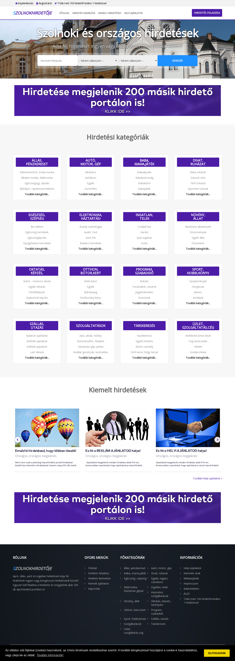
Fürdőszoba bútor (90, 297)
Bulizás (144, 281)
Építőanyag (90, 292)
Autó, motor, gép (90, 162)
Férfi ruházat (198, 183)
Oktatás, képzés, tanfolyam (37, 271)
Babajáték (144, 188)
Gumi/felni (91, 188)
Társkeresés (144, 325)
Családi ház (144, 226)
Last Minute (37, 352)
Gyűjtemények (198, 281)
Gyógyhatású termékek (37, 243)
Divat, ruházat (198, 162)
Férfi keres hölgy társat (144, 352)
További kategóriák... (37, 194)
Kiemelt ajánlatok (98, 583)
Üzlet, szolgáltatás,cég (198, 325)
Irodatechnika (198, 352)
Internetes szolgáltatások (159, 594)
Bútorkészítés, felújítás (90, 341)
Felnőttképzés (37, 292)
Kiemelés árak (192, 573)
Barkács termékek (90, 243)
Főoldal (64, 13)
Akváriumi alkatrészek (198, 226)
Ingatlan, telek (144, 216)
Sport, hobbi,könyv (198, 271)
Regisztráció (44, 3)
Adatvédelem (191, 588)
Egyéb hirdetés (144, 341)
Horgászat (198, 286)
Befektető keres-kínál (198, 335)
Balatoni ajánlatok (37, 335)
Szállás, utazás (37, 325)
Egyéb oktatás (36, 286)
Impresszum (191, 583)
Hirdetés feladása (207, 12)
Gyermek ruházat (198, 188)
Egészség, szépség (36, 216)
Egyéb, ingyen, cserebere (159, 580)
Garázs (144, 232)
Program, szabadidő (144, 271)
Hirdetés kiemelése (83, 13)
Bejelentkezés (24, 3)
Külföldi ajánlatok (37, 346)
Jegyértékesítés (144, 292)
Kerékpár (198, 297)
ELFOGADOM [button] (216, 653)
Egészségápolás (36, 237)
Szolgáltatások (90, 325)
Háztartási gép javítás (91, 346)
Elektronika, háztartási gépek (90, 216)
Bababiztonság (144, 177)
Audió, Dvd (90, 232)
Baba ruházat (198, 172)
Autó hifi (91, 237)
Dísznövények (198, 232)
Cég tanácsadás (198, 341)
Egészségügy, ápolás (37, 183)
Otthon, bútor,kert (90, 271)
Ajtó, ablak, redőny (90, 335)
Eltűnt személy (144, 346)
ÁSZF (187, 594)
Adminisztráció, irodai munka (37, 172)
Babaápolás (144, 172)
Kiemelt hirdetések (109, 13)
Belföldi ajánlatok (37, 341)
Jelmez (198, 292)
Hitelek (198, 346)
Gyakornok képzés (37, 297)
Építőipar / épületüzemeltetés (37, 188)
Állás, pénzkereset (37, 162)
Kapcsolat (94, 588)
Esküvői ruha (198, 177)
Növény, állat (198, 216)
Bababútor (144, 183)
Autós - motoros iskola (37, 281)
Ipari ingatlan (144, 237)
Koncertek (144, 297)
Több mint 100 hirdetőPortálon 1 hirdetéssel (80, 3)
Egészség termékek (36, 232)
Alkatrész (90, 172)
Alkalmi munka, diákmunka (37, 177)
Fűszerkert (198, 243)
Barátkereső (144, 335)
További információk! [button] (50, 655)
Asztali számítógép (90, 226)
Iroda (144, 243)
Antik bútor (90, 281)
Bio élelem (37, 226)
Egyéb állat (198, 237)
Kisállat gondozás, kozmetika (90, 352)
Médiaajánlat (191, 578)
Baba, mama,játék (144, 162)
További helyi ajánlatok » (207, 478)
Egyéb (90, 183)
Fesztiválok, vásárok (144, 286)
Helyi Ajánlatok (133, 13)
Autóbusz (90, 177)
